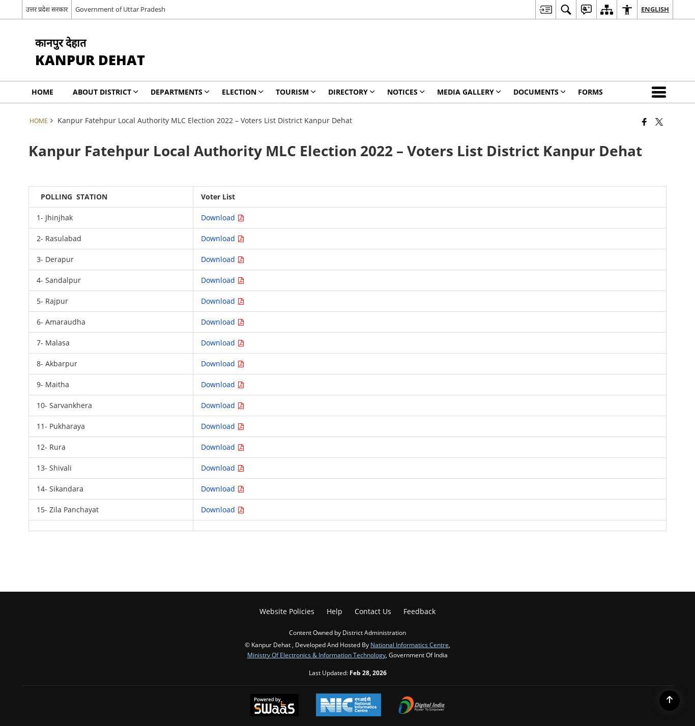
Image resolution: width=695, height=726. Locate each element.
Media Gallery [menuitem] (469, 92)
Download (222, 217)
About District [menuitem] (105, 92)
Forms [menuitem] (590, 92)
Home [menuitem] (42, 92)
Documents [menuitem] (539, 92)
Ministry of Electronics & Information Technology (316, 655)
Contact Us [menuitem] (373, 611)
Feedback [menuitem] (419, 611)
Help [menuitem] (334, 611)
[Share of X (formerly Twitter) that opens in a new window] (659, 122)
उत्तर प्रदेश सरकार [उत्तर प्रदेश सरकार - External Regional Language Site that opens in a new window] (47, 9)
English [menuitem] (655, 9)
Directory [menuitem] (351, 92)
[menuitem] (545, 9)
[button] (661, 92)
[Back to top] (669, 700)
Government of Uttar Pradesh (120, 9)
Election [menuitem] (243, 92)
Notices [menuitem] (406, 92)
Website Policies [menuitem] (286, 611)
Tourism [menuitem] (296, 92)
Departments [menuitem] (180, 92)
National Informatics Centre (409, 645)
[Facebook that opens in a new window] (644, 122)
